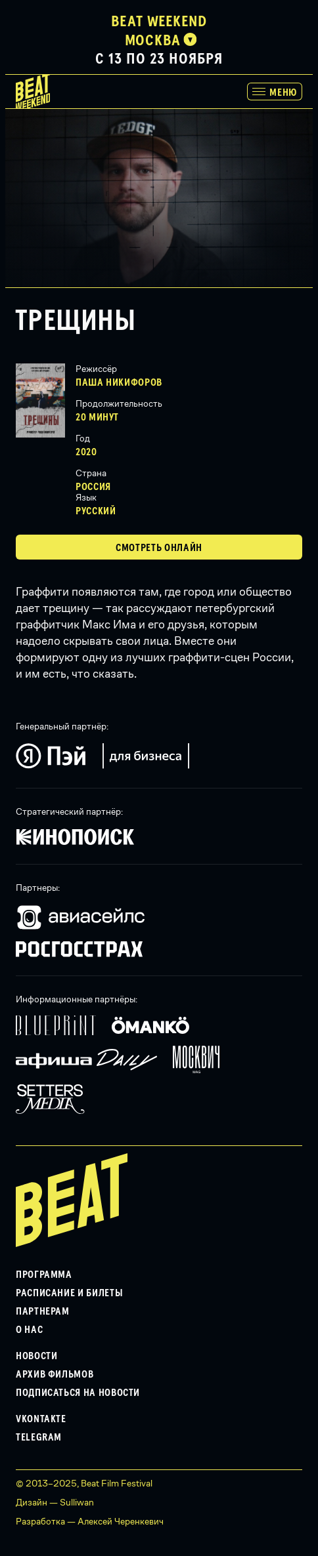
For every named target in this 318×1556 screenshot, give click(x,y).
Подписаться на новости (78, 1392)
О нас (29, 1329)
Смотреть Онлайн (159, 548)
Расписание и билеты (69, 1293)
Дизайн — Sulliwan (55, 1502)
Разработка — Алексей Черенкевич (90, 1521)
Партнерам (43, 1311)
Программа (44, 1274)
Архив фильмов (54, 1374)
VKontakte (41, 1419)
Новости (36, 1356)
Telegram (39, 1437)
